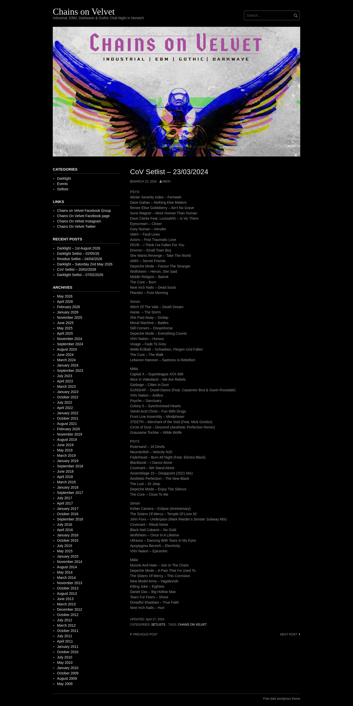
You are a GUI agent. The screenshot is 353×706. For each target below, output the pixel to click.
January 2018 (68, 487)
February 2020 (68, 429)
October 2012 (68, 615)
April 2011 (65, 641)
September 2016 (70, 519)
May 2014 (64, 572)
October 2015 (68, 540)
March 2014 (66, 578)
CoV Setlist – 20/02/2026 (76, 269)
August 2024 (67, 349)
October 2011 (68, 631)
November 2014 (69, 562)
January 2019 (68, 461)
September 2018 (70, 466)
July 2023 (64, 376)
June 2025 (65, 323)
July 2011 (64, 636)
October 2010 (68, 652)
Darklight (64, 178)
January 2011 (68, 647)
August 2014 (67, 567)
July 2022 (64, 402)
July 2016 (64, 524)
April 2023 (65, 381)
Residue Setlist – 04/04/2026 (79, 259)
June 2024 (65, 355)
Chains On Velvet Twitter (76, 226)
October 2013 (68, 588)
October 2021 (68, 418)
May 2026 (64, 296)
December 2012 (69, 609)
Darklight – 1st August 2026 (78, 248)
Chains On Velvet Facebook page (83, 216)
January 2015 (68, 556)
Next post (288, 634)
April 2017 (65, 503)
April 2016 (65, 530)
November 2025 (69, 317)
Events (62, 184)
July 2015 (64, 546)
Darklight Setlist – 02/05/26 (78, 254)
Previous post (145, 634)
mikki (166, 181)
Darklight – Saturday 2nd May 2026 (84, 264)
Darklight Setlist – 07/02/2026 (80, 275)
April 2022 (65, 408)
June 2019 (65, 445)
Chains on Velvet (84, 12)
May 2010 (64, 663)
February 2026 (68, 307)
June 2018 (65, 471)
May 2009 (64, 684)
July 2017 (64, 498)
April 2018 (65, 477)
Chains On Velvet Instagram (79, 221)
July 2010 (64, 657)
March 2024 (66, 360)
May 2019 (64, 450)
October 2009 (68, 673)
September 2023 (70, 371)
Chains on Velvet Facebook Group (84, 211)
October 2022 (68, 397)
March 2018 (66, 482)
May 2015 (64, 551)
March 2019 (66, 455)
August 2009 (67, 678)
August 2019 (67, 440)
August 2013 (67, 593)
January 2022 (68, 413)
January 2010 (68, 668)
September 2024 (70, 344)
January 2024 (68, 365)
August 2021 (67, 424)
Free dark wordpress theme (281, 698)
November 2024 (69, 339)
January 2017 (68, 509)
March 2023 (66, 386)
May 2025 (64, 328)
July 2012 (64, 620)
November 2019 (69, 434)
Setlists (158, 624)
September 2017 (70, 493)
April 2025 (65, 333)
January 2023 (68, 392)
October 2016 (68, 514)
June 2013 (65, 599)
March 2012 (66, 625)
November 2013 (69, 583)
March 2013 (66, 604)
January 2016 (68, 535)
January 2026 (68, 312)
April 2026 (65, 302)
